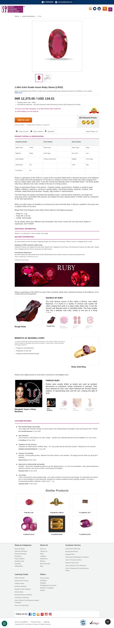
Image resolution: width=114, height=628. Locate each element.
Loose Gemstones (28, 16)
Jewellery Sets (19, 561)
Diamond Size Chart (71, 563)
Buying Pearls (69, 554)
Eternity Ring (19, 592)
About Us (43, 549)
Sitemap (46, 622)
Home (17, 16)
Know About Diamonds (72, 549)
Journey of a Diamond (22, 597)
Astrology (18, 563)
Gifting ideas (19, 566)
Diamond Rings (20, 549)
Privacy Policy (44, 578)
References (43, 558)
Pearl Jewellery (20, 558)
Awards (42, 590)
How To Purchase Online (73, 560)
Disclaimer (43, 580)
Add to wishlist (38, 131)
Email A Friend (23, 131)
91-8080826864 (48, 2)
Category (43, 556)
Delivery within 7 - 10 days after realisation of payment (32, 125)
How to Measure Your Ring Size (75, 565)
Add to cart (23, 120)
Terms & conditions (21, 622)
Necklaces (18, 556)
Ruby (39, 16)
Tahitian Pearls (19, 583)
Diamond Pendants (21, 551)
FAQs (42, 554)
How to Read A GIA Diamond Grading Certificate (27, 601)
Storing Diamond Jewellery (23, 595)
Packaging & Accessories (48, 585)
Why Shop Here (45, 563)
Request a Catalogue (47, 588)
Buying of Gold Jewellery (23, 589)
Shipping (43, 583)
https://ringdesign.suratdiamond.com (26, 256)
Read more (18, 93)
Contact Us (43, 551)
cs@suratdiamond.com (65, 2)
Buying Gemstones (71, 551)
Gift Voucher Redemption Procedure (77, 557)
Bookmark (51, 131)
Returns (42, 561)
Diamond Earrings (20, 554)
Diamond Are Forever (22, 581)
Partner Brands (19, 578)
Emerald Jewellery (21, 586)
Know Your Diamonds (22, 605)
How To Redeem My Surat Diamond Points (77, 569)
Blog (41, 566)
